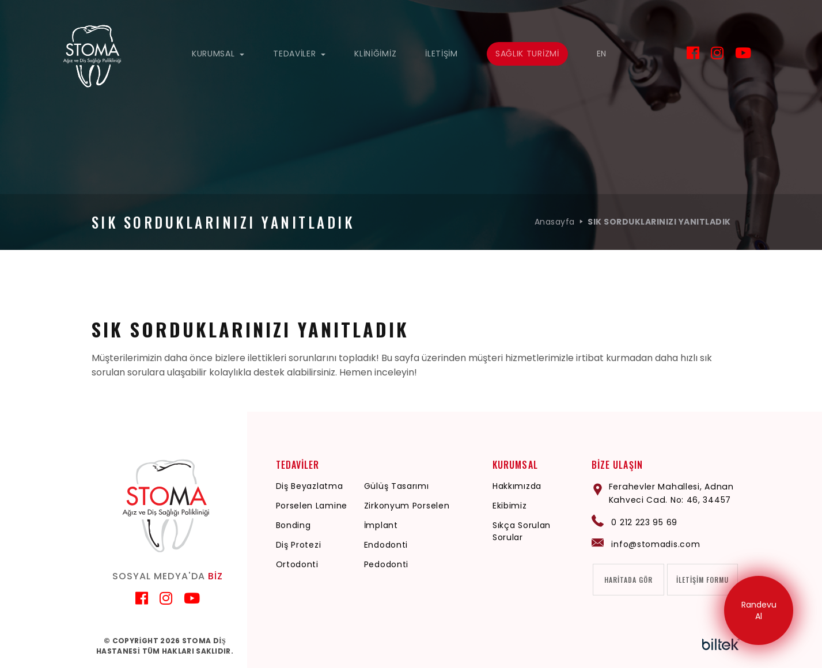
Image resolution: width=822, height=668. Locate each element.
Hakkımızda (518, 486)
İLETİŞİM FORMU (702, 579)
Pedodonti (387, 564)
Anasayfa (555, 221)
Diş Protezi (298, 545)
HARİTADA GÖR (629, 579)
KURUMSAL (218, 53)
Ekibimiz (511, 505)
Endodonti (386, 545)
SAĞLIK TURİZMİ (527, 53)
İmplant (382, 525)
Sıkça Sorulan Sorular (523, 531)
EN (602, 53)
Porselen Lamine (312, 505)
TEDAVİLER (299, 53)
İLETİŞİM (441, 53)
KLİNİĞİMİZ (375, 53)
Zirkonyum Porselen (407, 505)
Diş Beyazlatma (309, 486)
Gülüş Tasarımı (397, 486)
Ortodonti (297, 564)
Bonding (293, 525)
